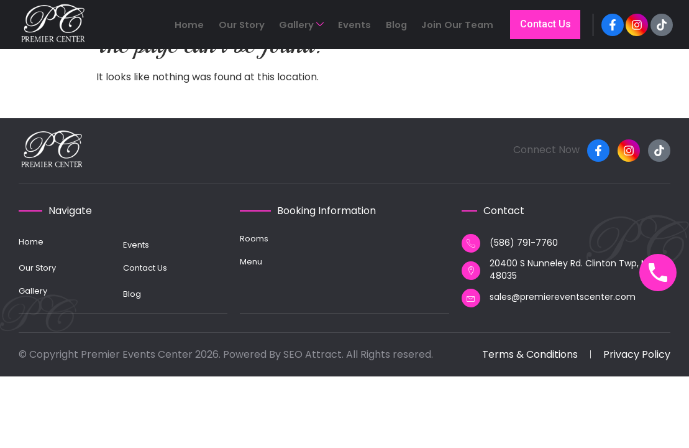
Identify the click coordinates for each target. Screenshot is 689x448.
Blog (406, 27)
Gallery (330, 27)
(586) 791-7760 (524, 242)
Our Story (280, 27)
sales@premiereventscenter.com (563, 297)
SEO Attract (312, 354)
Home (237, 27)
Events (374, 27)
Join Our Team (456, 27)
